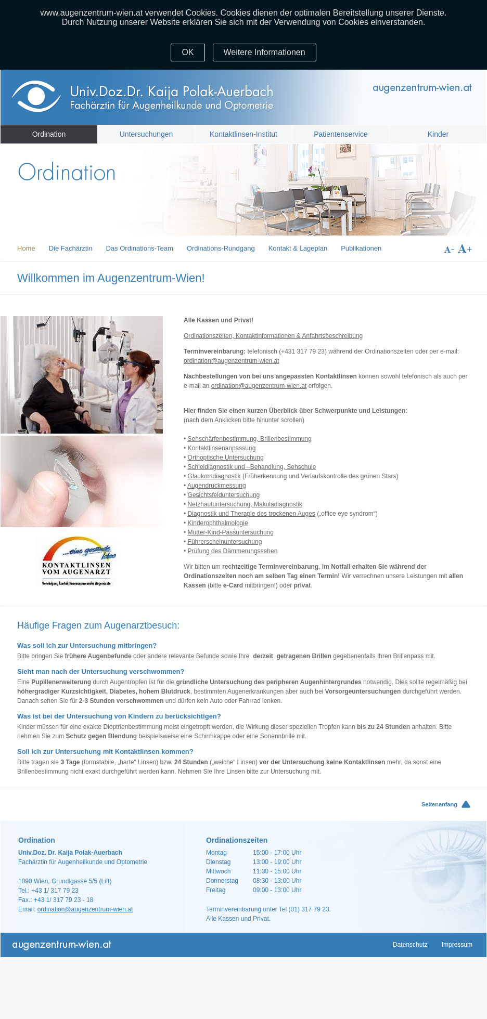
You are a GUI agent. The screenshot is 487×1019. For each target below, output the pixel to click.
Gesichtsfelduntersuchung (224, 495)
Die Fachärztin (71, 248)
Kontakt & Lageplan (297, 248)
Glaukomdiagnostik (214, 476)
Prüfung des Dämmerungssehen (233, 551)
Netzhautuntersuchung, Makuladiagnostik (245, 504)
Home (26, 248)
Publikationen (361, 248)
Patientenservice (341, 134)
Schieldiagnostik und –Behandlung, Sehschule (252, 467)
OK (188, 52)
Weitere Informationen (264, 52)
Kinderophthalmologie (218, 523)
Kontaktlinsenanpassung (222, 448)
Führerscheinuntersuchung (225, 541)
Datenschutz (410, 944)
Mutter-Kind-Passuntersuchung (231, 532)
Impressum (457, 944)
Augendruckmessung (216, 485)
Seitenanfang (439, 804)
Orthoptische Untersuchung (226, 457)
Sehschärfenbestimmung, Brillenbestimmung (250, 438)
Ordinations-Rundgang (221, 248)
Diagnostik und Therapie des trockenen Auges (251, 513)
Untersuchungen (146, 134)
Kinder (438, 134)
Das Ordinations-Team (139, 248)
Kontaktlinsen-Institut (243, 134)
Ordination (49, 134)
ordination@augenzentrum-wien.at (231, 360)
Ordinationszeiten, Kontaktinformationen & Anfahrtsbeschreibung (273, 335)
